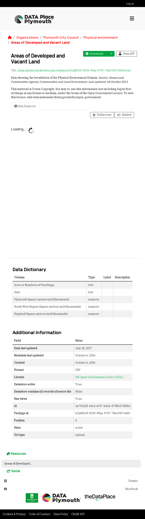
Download (94, 53)
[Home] (10, 37)
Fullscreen (102, 115)
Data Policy (61, 514)
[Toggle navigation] (132, 18)
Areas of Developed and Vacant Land (40, 43)
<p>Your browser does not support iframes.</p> (72, 189)
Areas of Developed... (18, 463)
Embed (124, 115)
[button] (110, 54)
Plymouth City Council (61, 37)
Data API (126, 53)
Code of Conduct (40, 514)
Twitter (71, 481)
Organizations (27, 37)
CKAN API (78, 514)
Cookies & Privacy (14, 514)
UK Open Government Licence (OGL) (99, 377)
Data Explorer (25, 106)
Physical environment (100, 37)
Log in (130, 3)
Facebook (71, 489)
